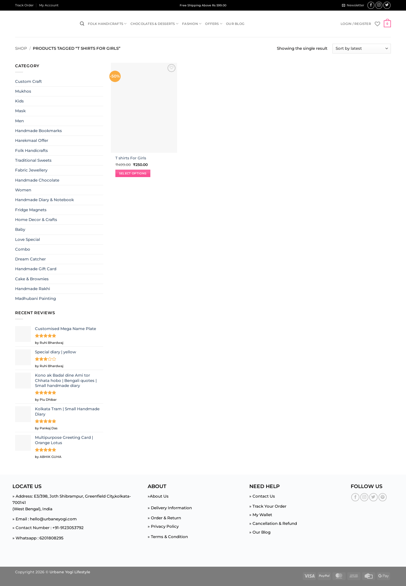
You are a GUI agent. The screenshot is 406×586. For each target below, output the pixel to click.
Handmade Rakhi (32, 288)
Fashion (191, 23)
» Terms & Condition (168, 536)
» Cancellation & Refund (273, 523)
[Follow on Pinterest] (382, 497)
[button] (353, 5)
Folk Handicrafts (107, 23)
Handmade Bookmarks (38, 130)
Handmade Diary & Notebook (44, 199)
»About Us (158, 496)
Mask (20, 110)
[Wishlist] (377, 24)
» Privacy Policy (163, 526)
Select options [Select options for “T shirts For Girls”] (133, 173)
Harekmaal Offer (31, 140)
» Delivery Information (170, 507)
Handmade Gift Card (35, 268)
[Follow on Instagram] (379, 5)
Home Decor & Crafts (36, 219)
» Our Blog (259, 532)
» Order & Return (164, 517)
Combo (22, 249)
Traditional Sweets (33, 160)
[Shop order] (361, 48)
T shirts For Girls (130, 158)
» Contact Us (262, 496)
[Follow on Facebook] (371, 5)
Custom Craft (28, 81)
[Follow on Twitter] (387, 5)
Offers (213, 23)
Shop (21, 48)
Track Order (24, 5)
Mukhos (23, 91)
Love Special (27, 239)
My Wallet (262, 514)
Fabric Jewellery (31, 170)
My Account (48, 5)
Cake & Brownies (32, 278)
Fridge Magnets (31, 209)
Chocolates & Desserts (154, 23)
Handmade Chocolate (37, 180)
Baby (20, 229)
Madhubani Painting (35, 298)
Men (19, 120)
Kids (19, 100)
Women (23, 189)
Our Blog (235, 24)
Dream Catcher (30, 259)
